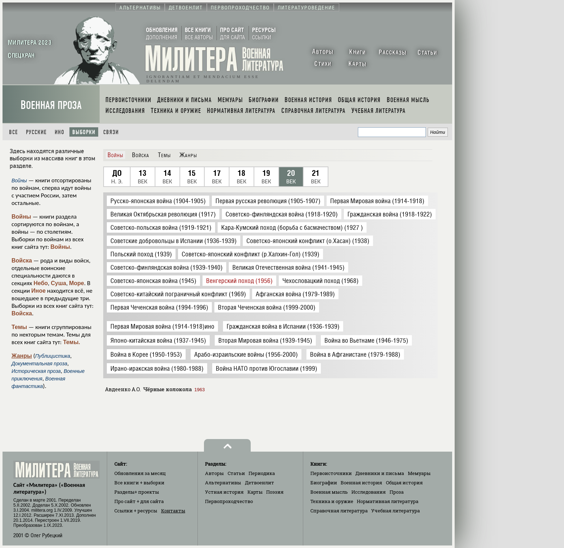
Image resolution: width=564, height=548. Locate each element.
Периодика (262, 473)
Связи (111, 132)
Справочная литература (339, 510)
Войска (22, 260)
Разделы (136, 492)
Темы (19, 327)
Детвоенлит (259, 482)
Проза (397, 492)
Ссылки (135, 510)
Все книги (139, 482)
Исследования (368, 492)
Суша (58, 283)
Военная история (361, 482)
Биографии (323, 482)
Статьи (236, 473)
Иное (38, 291)
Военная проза (51, 105)
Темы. (71, 342)
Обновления (140, 473)
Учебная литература (395, 510)
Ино (59, 132)
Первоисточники (331, 473)
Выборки (83, 132)
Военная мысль (329, 492)
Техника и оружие (331, 501)
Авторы (214, 473)
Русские (36, 132)
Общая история (404, 482)
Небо (40, 283)
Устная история (224, 492)
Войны (21, 217)
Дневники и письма (379, 473)
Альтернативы (223, 482)
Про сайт (139, 501)
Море (76, 283)
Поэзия (274, 492)
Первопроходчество (229, 501)
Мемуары (419, 473)
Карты (255, 492)
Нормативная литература (387, 501)
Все (13, 132)
